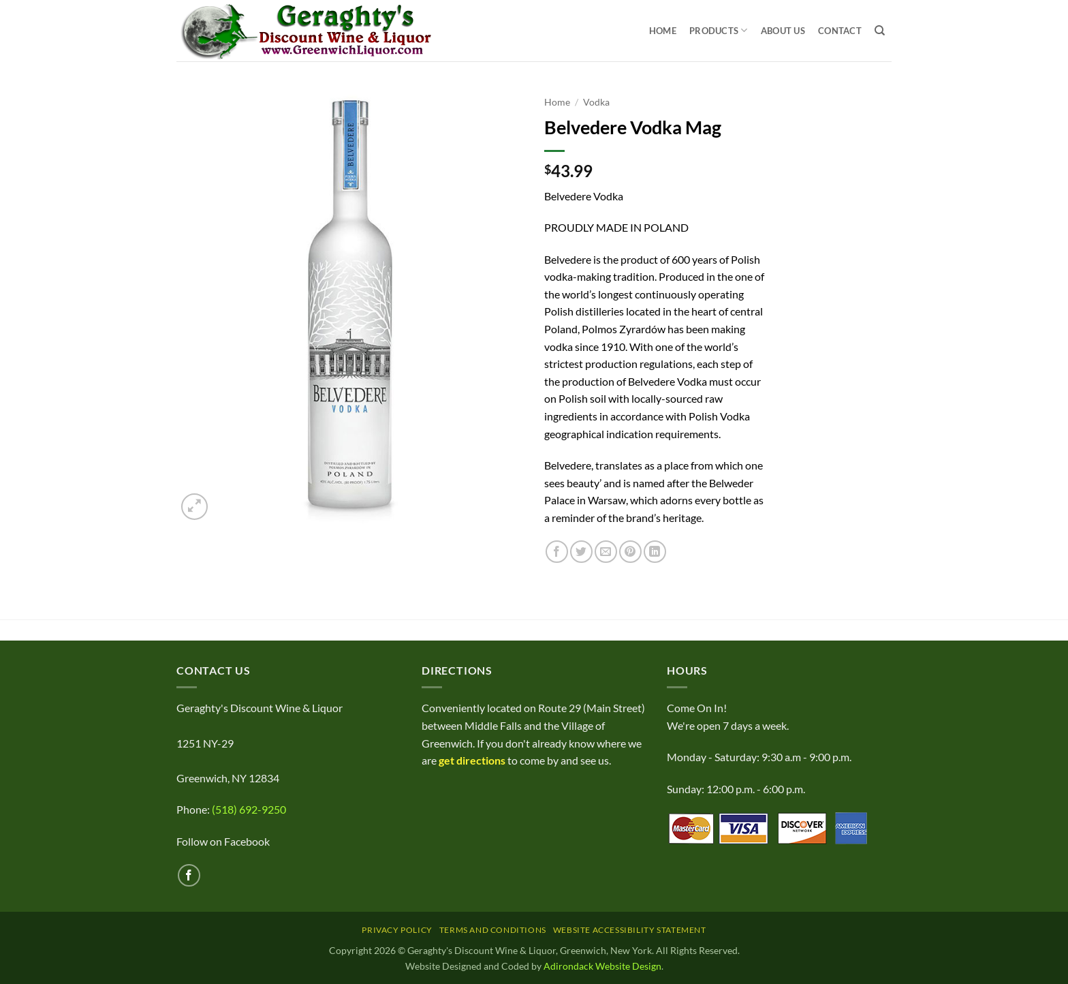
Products (718, 30)
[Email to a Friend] (606, 551)
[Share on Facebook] (557, 551)
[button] (194, 506)
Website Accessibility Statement (629, 930)
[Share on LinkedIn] (655, 551)
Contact (840, 30)
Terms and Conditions (492, 930)
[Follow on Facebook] (189, 875)
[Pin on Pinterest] (630, 551)
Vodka (596, 102)
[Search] (880, 31)
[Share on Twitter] (581, 551)
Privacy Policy (397, 930)
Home (662, 30)
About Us (783, 30)
